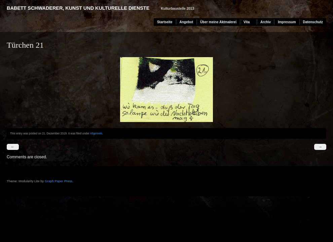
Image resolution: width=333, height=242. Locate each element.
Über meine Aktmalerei (218, 22)
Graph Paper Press (58, 181)
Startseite (165, 22)
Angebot (186, 22)
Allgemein (96, 133)
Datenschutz (313, 22)
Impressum (287, 22)
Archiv (265, 22)
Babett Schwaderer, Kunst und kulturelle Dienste (78, 8)
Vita (247, 22)
